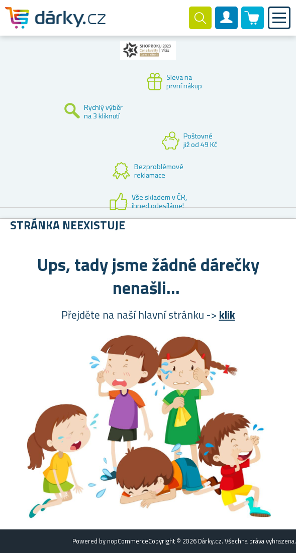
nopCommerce (127, 541)
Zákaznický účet (226, 26)
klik (227, 315)
